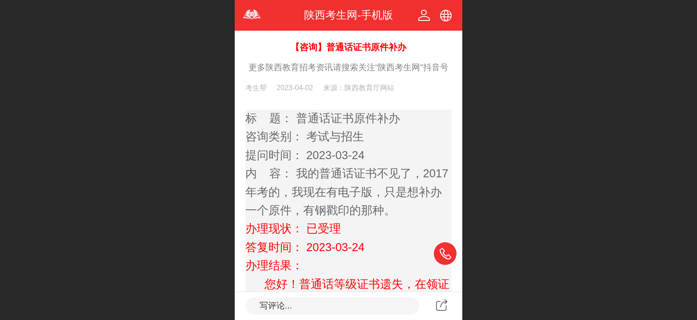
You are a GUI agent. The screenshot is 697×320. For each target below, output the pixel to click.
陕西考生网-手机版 (348, 15)
